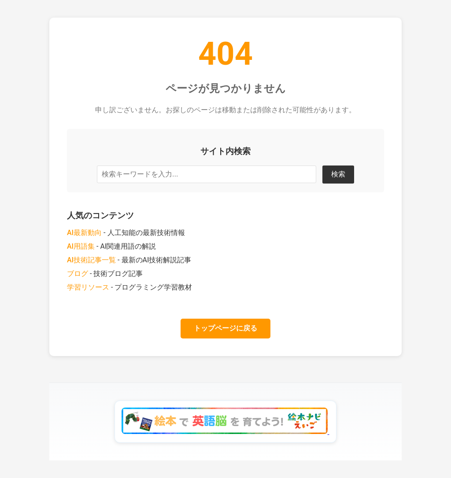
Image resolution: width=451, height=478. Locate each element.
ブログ (77, 273)
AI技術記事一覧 (91, 260)
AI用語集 (81, 246)
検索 (338, 174)
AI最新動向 (84, 232)
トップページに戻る (225, 328)
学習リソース (88, 287)
